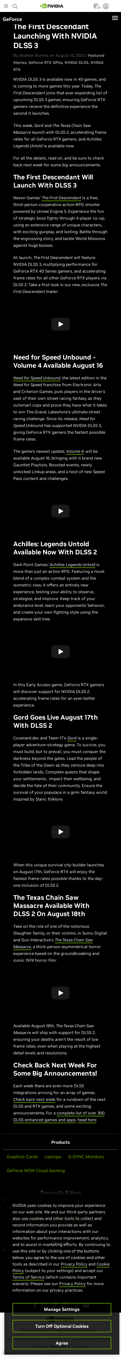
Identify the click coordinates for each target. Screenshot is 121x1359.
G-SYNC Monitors (86, 1156)
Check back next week (34, 1099)
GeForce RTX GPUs (45, 62)
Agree (62, 1343)
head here (87, 1119)
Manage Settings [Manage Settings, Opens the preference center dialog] (61, 1309)
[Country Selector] (96, 7)
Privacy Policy (74, 1264)
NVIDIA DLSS (76, 62)
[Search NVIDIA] (15, 5)
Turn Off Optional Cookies (61, 1326)
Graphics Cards (22, 1156)
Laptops (52, 1156)
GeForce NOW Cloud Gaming (36, 1170)
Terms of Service (28, 1277)
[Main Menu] (6, 6)
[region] (61, 1273)
